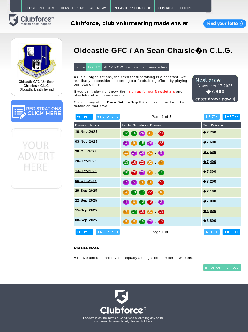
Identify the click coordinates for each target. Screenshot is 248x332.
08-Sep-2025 (86, 220)
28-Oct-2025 (86, 151)
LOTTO (94, 67)
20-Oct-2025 (86, 161)
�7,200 (209, 181)
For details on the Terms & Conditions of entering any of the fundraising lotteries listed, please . (123, 319)
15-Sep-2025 (86, 210)
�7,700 (209, 132)
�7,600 (209, 142)
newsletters (157, 67)
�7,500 (209, 152)
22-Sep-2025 (86, 200)
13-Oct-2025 (86, 171)
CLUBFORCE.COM (39, 8)
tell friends (135, 67)
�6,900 (209, 211)
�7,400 (209, 162)
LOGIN (185, 8)
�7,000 (209, 201)
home (80, 67)
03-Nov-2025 (86, 141)
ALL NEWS (98, 8)
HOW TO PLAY (72, 8)
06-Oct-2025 (86, 181)
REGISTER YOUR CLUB (132, 8)
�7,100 (209, 191)
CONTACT (166, 8)
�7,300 (209, 171)
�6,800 (209, 220)
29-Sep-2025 (86, 190)
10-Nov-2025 (86, 131)
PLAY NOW (113, 67)
